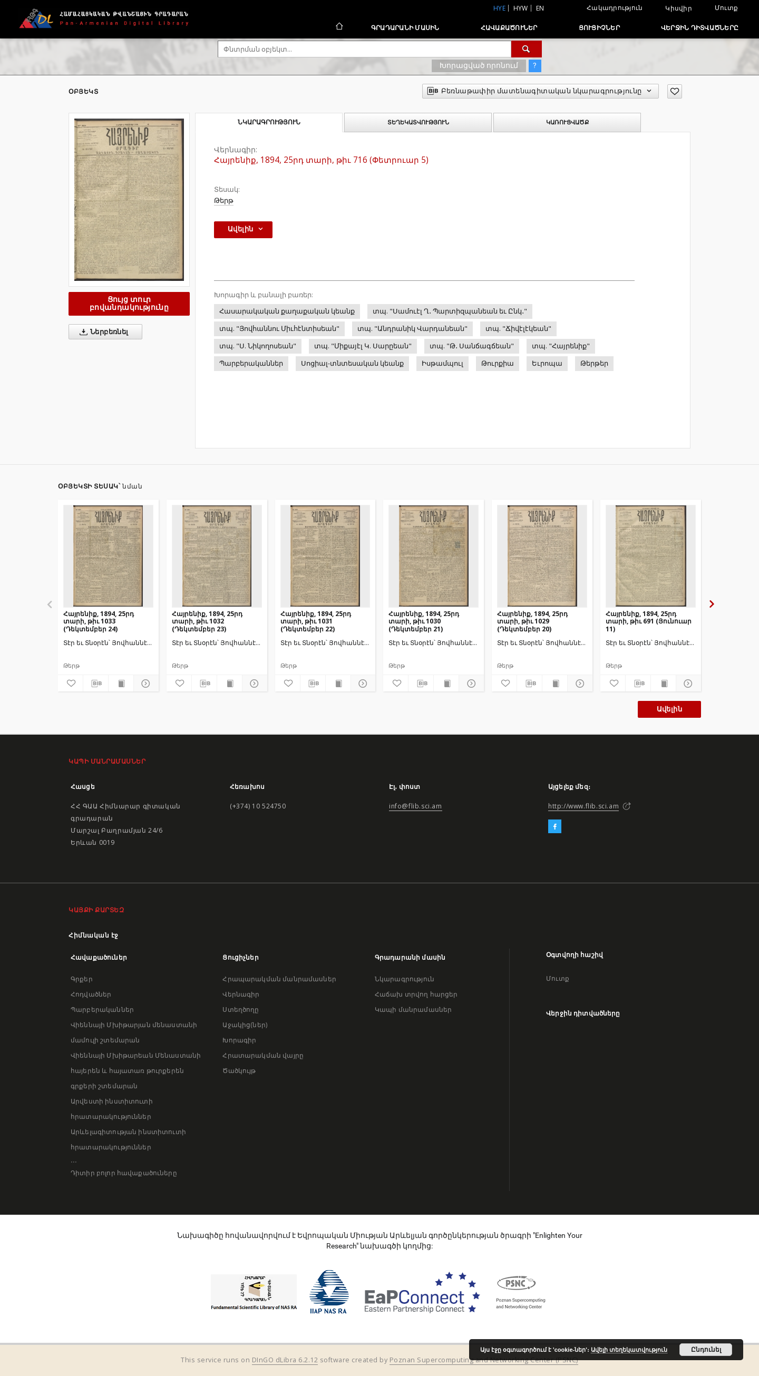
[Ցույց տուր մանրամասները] (144, 683)
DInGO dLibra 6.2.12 (285, 1359)
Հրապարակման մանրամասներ (279, 978)
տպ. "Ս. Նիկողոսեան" (257, 345)
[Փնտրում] (526, 49)
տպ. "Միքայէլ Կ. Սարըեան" (363, 345)
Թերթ (223, 200)
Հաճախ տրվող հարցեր (416, 994)
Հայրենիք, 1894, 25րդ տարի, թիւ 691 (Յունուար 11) (649, 621)
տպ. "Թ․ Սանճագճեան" (472, 345)
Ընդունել (706, 1349)
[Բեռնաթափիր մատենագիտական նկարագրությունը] (95, 683)
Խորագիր (239, 1040)
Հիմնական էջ (94, 935)
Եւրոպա (547, 363)
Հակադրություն (615, 7)
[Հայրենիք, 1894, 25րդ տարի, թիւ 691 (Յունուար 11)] (650, 556)
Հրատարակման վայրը (263, 1055)
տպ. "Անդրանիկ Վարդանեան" (412, 328)
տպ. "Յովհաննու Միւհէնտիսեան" (279, 328)
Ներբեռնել (102, 332)
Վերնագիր (240, 994)
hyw (520, 8)
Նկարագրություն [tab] (269, 122)
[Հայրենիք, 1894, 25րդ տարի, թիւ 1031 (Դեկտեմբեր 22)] (325, 556)
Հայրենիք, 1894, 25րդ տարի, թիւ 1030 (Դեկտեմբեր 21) (423, 621)
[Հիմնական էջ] (339, 27)
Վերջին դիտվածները (699, 27)
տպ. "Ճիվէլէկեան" (518, 328)
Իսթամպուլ (442, 363)
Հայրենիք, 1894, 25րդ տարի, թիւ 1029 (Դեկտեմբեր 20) (532, 621)
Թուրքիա (497, 363)
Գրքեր (82, 978)
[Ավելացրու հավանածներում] (674, 91)
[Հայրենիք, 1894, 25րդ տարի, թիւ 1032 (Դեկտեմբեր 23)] (216, 556)
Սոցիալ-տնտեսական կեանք (352, 363)
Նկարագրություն (404, 978)
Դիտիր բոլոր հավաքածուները (124, 1172)
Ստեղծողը (240, 1009)
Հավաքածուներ (509, 27)
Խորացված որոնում (479, 65)
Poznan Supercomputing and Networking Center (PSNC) (484, 1359)
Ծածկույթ (239, 1070)
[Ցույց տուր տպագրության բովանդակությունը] (121, 683)
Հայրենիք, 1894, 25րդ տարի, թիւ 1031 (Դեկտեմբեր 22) (315, 621)
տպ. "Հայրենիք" (561, 345)
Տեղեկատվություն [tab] (418, 122)
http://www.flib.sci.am (583, 806)
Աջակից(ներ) (244, 1024)
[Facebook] (554, 827)
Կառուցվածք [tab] (567, 122)
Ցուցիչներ (599, 27)
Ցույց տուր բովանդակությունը (129, 303)
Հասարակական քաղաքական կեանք (287, 311)
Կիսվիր (678, 8)
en (540, 8)
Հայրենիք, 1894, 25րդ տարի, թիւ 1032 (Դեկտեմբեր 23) (207, 621)
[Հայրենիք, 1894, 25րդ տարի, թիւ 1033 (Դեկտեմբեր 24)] (108, 556)
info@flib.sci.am (415, 806)
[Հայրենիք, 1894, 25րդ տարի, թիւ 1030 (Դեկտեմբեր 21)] (433, 556)
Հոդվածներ (91, 994)
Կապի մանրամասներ (413, 1009)
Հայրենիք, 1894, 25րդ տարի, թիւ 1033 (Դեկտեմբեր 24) (98, 621)
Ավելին (669, 709)
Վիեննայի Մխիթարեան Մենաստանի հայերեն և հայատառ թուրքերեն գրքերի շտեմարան (136, 1070)
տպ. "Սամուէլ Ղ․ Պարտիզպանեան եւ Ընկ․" (450, 311)
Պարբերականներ (251, 363)
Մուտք (726, 7)
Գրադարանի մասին (405, 27)
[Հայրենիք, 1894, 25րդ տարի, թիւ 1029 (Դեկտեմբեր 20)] (542, 556)
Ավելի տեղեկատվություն (629, 1349)
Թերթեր (594, 363)
